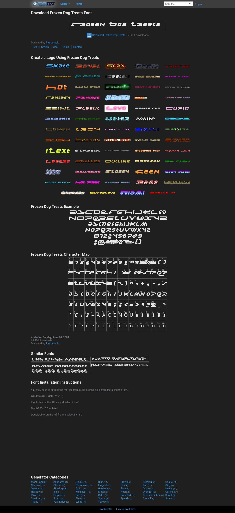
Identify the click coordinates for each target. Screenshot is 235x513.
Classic (59, 485)
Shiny (80, 498)
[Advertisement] (15, 59)
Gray (125, 488)
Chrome (38, 485)
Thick (65, 47)
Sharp (58, 498)
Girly (169, 485)
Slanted (77, 47)
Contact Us (106, 509)
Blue (103, 482)
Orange (149, 491)
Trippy (36, 501)
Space (103, 498)
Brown (126, 482)
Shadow (38, 498)
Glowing (60, 488)
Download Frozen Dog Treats (106, 35)
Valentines (61, 501)
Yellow (104, 501)
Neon (125, 491)
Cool (55, 47)
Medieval (83, 491)
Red (80, 495)
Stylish (45, 47)
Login (198, 4)
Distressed (84, 485)
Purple (59, 495)
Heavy (171, 488)
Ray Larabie (52, 42)
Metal (103, 491)
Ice (56, 491)
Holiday (37, 491)
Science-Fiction (153, 495)
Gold (81, 488)
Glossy (37, 488)
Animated (60, 482)
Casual (171, 482)
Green (148, 488)
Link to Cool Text (125, 509)
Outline (171, 491)
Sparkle (126, 498)
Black (81, 482)
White (81, 501)
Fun (35, 47)
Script (170, 495)
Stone (170, 498)
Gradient (104, 488)
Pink (36, 495)
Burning (149, 482)
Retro (103, 495)
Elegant (104, 485)
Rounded (128, 495)
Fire (124, 485)
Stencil (148, 498)
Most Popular (39, 482)
